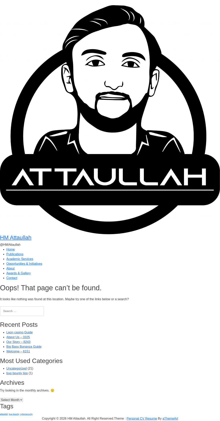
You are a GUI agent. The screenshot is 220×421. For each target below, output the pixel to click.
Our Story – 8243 (18, 342)
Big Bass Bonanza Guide (24, 346)
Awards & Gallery (18, 273)
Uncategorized (16, 368)
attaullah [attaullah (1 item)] (4, 414)
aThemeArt (170, 418)
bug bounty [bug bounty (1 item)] (14, 414)
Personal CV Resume (142, 418)
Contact (11, 278)
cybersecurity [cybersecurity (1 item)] (26, 414)
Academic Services (19, 259)
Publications (14, 254)
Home (10, 249)
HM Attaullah (15, 237)
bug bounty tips (17, 373)
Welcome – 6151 (18, 351)
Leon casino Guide (19, 332)
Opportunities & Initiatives (24, 263)
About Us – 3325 (18, 337)
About (10, 268)
